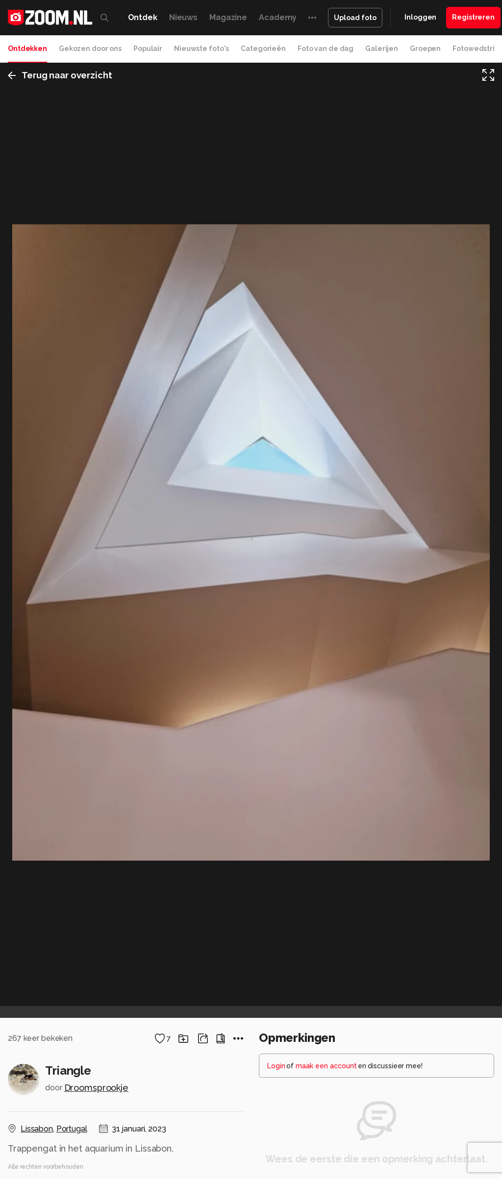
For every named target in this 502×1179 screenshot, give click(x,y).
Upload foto (355, 18)
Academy (278, 17)
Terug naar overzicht (60, 75)
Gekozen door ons (90, 48)
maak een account (326, 1066)
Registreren (473, 17)
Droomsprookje (96, 1088)
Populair (147, 48)
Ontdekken (27, 48)
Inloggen (420, 17)
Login (276, 1066)
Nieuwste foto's (201, 48)
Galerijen (381, 48)
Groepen (425, 48)
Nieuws (183, 17)
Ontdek (142, 17)
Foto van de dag (325, 48)
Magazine (228, 17)
